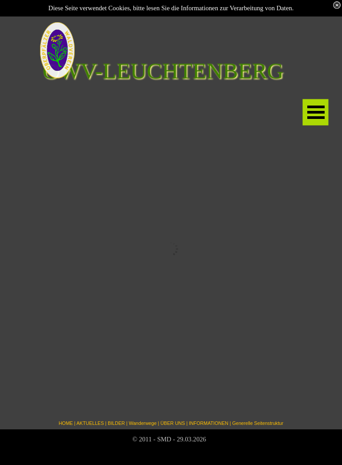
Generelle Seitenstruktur (257, 423)
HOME (66, 423)
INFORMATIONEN (208, 423)
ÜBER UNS (172, 423)
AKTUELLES (90, 423)
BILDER (116, 423)
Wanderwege (142, 423)
